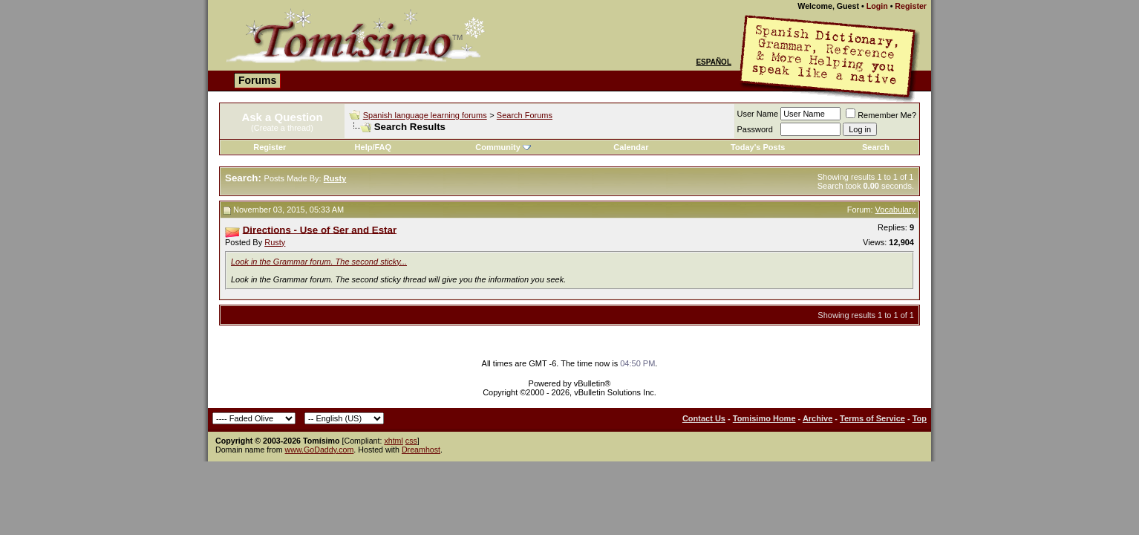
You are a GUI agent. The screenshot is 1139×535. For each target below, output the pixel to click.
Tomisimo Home (764, 418)
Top (920, 418)
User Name (758, 113)
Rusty (274, 242)
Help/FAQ (373, 147)
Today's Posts (758, 147)
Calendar (630, 147)
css (411, 440)
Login (877, 5)
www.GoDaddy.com (319, 449)
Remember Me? (881, 115)
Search (876, 147)
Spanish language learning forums (425, 115)
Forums (257, 80)
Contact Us (703, 418)
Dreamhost (421, 449)
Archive (817, 418)
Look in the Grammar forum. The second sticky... (319, 261)
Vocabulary (895, 209)
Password (755, 129)
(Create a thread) (282, 127)
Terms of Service (872, 418)
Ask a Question (281, 117)
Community (503, 147)
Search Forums (524, 115)
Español (713, 62)
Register (911, 5)
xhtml (393, 440)
